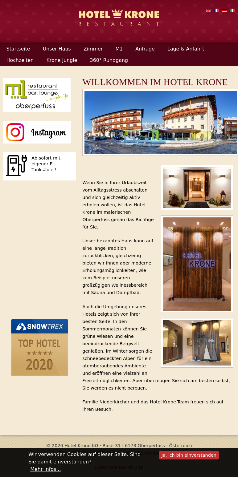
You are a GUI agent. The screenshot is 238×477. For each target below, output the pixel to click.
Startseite (18, 49)
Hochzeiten (20, 60)
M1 (119, 49)
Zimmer (93, 49)
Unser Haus (57, 49)
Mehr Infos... (45, 469)
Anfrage (144, 49)
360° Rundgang (109, 60)
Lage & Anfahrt (185, 49)
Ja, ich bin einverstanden (189, 455)
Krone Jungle (61, 60)
